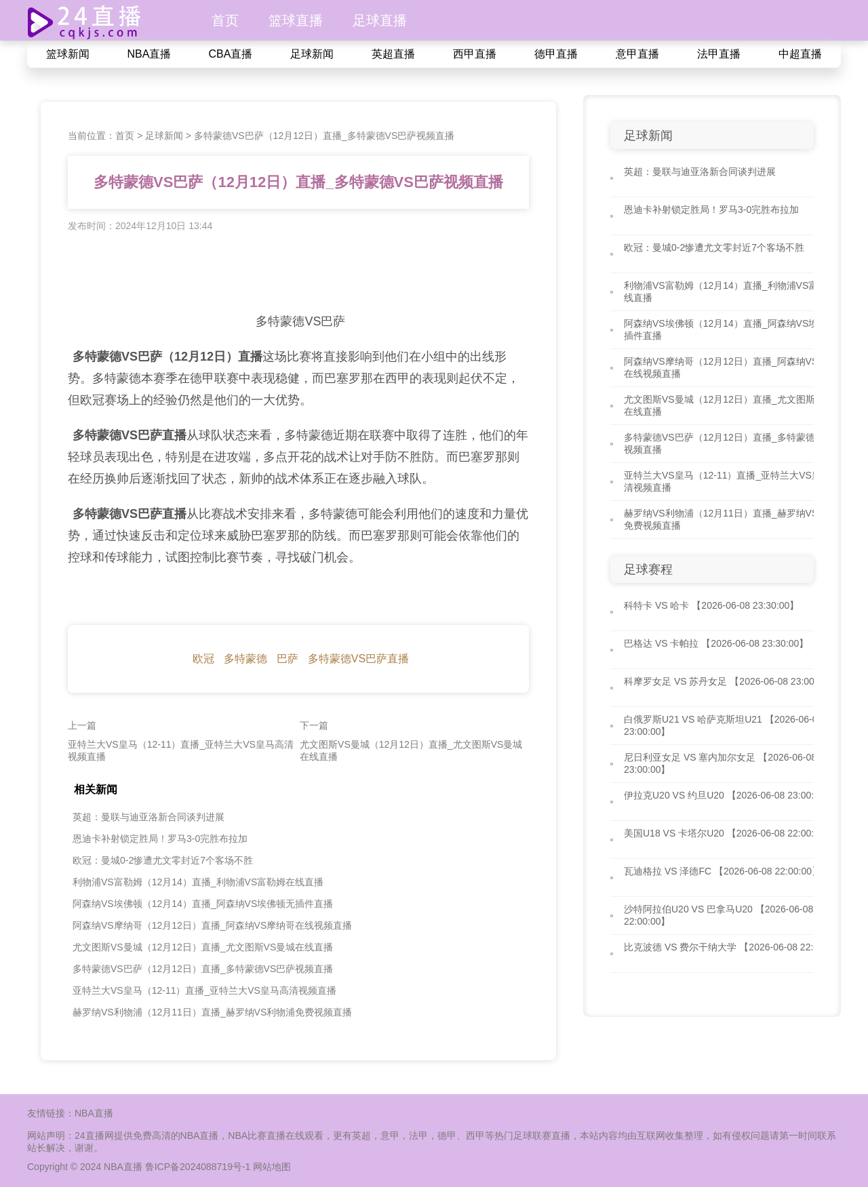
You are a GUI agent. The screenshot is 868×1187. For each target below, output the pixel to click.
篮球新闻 (68, 54)
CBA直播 (231, 54)
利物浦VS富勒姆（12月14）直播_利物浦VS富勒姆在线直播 (198, 882)
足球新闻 (312, 54)
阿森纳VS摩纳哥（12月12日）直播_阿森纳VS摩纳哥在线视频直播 (212, 925)
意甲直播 (637, 54)
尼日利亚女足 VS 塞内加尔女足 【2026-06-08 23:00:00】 (720, 763)
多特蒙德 (245, 658)
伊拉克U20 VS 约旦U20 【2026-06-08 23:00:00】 (729, 795)
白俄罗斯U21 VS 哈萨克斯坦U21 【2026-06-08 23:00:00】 (723, 725)
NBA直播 (149, 54)
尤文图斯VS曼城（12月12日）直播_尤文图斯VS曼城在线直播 (203, 947)
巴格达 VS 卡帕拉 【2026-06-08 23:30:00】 (716, 643)
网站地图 (272, 1166)
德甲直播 (556, 54)
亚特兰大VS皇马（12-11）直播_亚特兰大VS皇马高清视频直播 (204, 990)
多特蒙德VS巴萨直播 (358, 658)
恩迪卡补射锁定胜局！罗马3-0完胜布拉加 (160, 838)
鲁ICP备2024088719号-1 (199, 1166)
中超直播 (800, 54)
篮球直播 (296, 20)
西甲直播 (474, 54)
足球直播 (380, 20)
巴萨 (287, 658)
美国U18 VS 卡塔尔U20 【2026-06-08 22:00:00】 (729, 833)
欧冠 (203, 658)
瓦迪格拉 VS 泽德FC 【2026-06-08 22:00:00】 (722, 871)
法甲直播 (719, 54)
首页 (225, 20)
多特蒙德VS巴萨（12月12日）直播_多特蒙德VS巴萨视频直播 (324, 135)
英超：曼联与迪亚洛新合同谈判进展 (148, 816)
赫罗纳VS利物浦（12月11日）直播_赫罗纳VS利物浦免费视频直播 (212, 1012)
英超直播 (393, 54)
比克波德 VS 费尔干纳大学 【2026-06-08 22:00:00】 (735, 947)
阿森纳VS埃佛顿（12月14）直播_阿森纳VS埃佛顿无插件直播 (203, 903)
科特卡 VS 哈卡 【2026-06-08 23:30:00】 (711, 605)
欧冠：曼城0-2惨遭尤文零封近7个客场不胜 (163, 860)
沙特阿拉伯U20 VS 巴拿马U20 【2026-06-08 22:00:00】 (718, 915)
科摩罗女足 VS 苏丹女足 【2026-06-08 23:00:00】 (730, 681)
